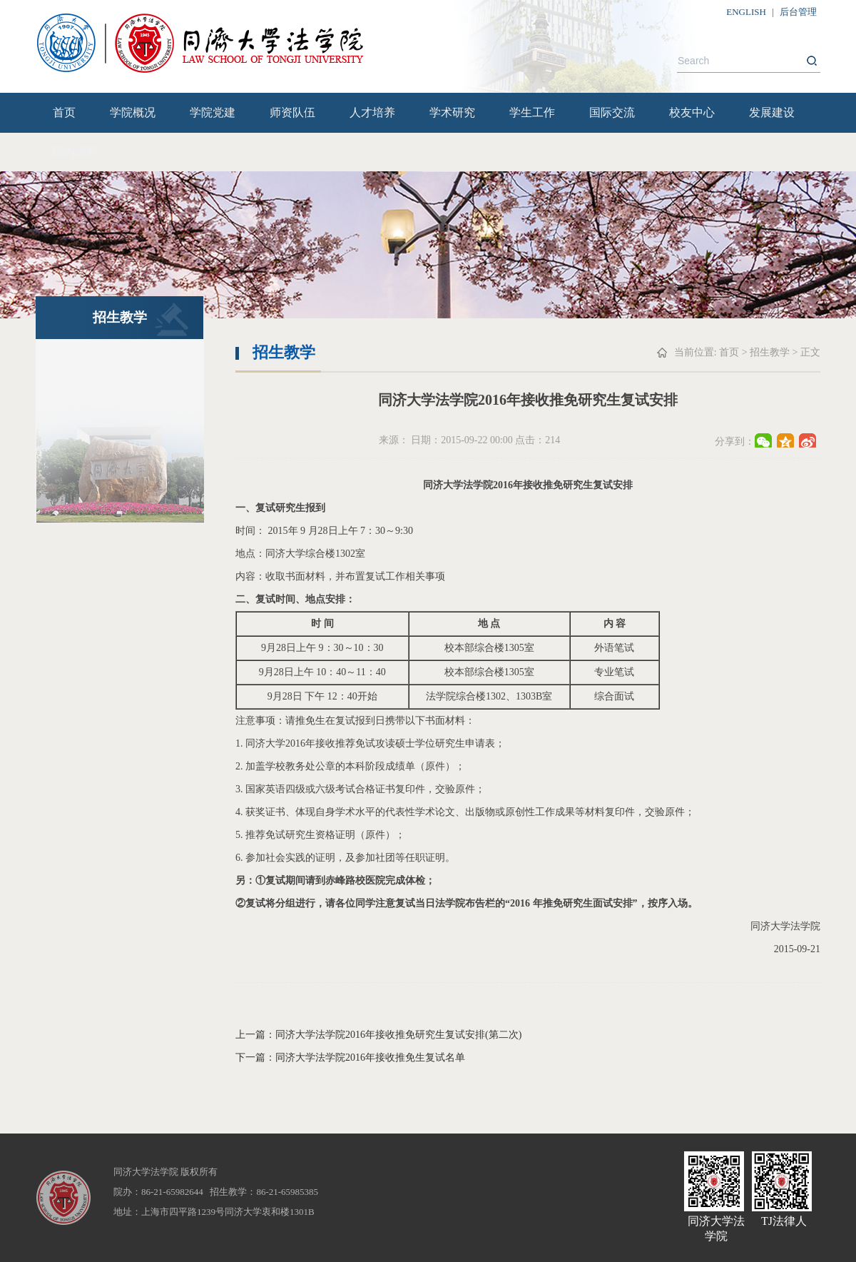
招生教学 (770, 352)
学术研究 (452, 112)
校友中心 (692, 112)
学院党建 (212, 112)
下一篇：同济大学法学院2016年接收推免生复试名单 (350, 1057)
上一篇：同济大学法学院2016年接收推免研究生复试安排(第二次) (378, 1034)
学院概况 (133, 112)
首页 (64, 112)
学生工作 (532, 112)
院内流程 (75, 152)
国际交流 (612, 112)
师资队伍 (292, 112)
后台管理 (798, 11)
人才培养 (372, 112)
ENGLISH (746, 11)
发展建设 (772, 112)
